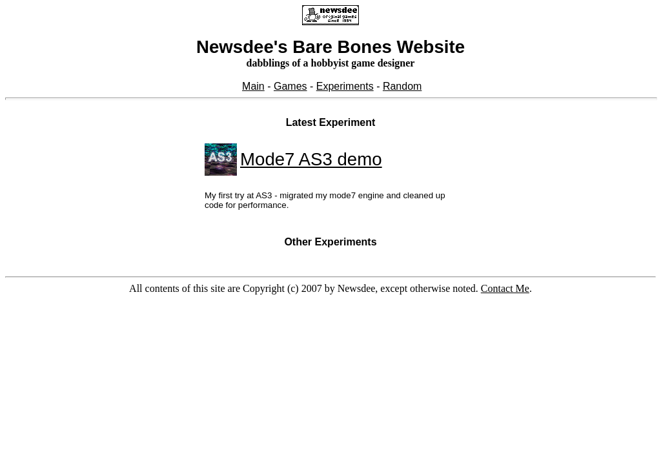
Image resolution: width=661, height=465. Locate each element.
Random (402, 86)
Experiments (345, 86)
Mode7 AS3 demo (311, 159)
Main (253, 86)
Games (290, 86)
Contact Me (505, 288)
